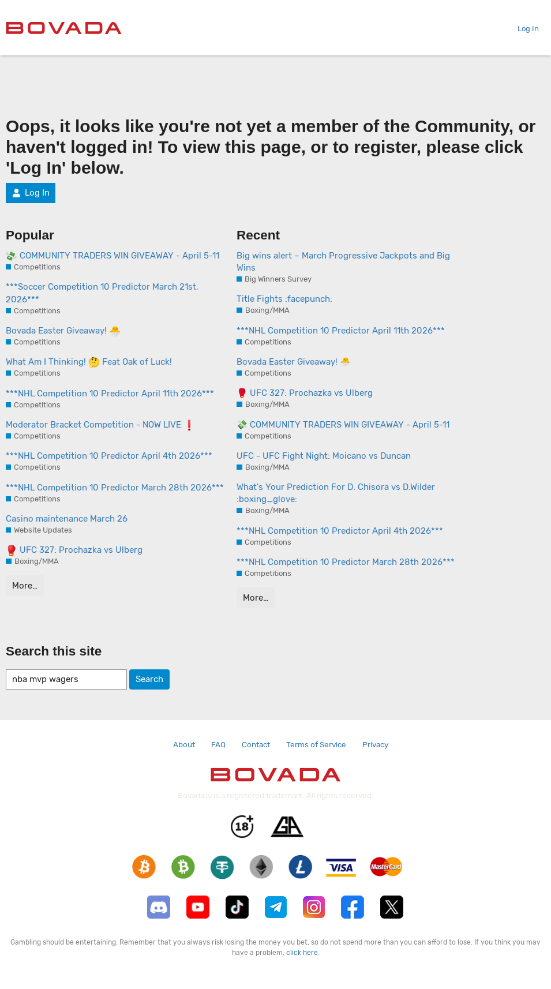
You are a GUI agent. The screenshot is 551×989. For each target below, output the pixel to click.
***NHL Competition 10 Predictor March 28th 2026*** (115, 487)
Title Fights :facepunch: (284, 299)
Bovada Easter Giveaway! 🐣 (294, 362)
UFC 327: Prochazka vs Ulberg (74, 550)
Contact (256, 744)
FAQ (218, 744)
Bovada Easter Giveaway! (63, 331)
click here (302, 953)
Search (149, 679)
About (184, 744)
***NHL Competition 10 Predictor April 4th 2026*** (109, 456)
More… (25, 585)
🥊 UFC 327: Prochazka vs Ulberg (305, 393)
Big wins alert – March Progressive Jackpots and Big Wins (343, 261)
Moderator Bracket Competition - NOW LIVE (100, 425)
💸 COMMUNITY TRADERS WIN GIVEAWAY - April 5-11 (343, 424)
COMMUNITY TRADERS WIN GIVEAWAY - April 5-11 (112, 256)
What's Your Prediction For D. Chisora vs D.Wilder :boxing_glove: (336, 493)
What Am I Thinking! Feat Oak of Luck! (89, 362)
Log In (523, 28)
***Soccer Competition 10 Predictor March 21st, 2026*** (102, 293)
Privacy (375, 744)
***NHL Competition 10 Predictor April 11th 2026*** (110, 393)
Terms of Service (316, 744)
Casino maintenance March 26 (67, 519)
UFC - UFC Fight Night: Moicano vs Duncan (324, 456)
